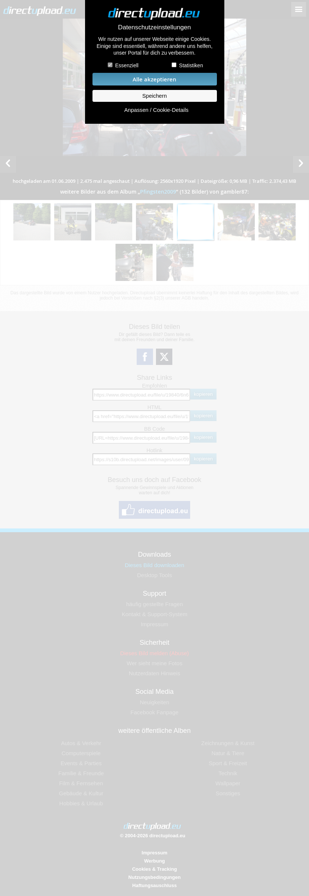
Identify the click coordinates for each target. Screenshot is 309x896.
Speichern (154, 96)
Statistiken (191, 65)
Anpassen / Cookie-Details (156, 110)
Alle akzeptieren (154, 79)
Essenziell (127, 65)
